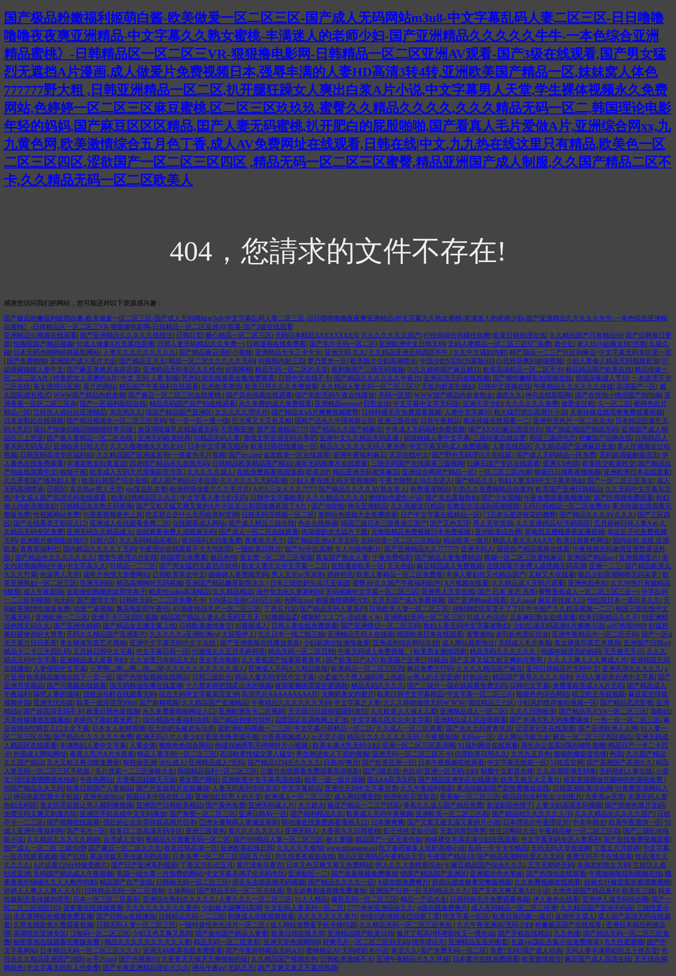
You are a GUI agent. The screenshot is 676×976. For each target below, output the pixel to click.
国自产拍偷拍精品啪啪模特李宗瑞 (84, 429)
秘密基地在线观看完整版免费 (57, 942)
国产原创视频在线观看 (259, 395)
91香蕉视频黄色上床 (113, 514)
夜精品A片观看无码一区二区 (188, 839)
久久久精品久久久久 (336, 497)
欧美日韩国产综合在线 (115, 480)
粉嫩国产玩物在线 (605, 437)
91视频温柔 (281, 617)
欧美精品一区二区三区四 (367, 668)
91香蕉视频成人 (284, 737)
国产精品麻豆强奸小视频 (215, 352)
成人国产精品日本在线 (184, 480)
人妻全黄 (143, 745)
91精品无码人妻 (217, 437)
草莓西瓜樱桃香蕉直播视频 (564, 531)
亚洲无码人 (477, 549)
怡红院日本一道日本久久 (623, 600)
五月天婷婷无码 (551, 865)
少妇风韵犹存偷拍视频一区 (557, 702)
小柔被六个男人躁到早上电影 (361, 677)
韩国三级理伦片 (552, 437)
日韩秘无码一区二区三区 (192, 882)
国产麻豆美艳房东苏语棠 (102, 369)
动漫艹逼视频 (93, 608)
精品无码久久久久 (377, 685)
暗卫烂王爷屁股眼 (598, 694)
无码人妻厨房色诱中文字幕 (615, 677)
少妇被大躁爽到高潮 (231, 907)
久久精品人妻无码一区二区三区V (369, 386)
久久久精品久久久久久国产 (614, 813)
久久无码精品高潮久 (149, 540)
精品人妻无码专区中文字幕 (275, 677)
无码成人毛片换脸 (524, 643)
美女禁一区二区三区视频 (276, 557)
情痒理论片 (428, 942)
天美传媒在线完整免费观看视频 (616, 412)
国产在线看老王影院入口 (49, 523)
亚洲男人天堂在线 (447, 591)
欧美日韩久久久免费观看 (281, 386)
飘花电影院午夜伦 (142, 608)
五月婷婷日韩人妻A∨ (625, 523)
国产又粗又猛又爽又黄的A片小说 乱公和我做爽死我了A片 (222, 506)
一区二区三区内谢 (504, 472)
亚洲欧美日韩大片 (79, 446)
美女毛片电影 (219, 660)
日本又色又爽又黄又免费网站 (329, 865)
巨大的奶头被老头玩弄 (181, 728)
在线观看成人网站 (198, 523)
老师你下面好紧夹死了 (106, 719)
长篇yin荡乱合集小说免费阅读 (556, 942)
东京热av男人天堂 (96, 489)
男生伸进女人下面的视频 (332, 754)
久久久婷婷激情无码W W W (424, 702)
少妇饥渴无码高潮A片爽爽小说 (558, 625)
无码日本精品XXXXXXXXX (316, 335)
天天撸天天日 (623, 651)
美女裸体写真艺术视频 (93, 643)
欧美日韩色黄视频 (112, 711)
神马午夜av (208, 967)
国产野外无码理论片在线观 (472, 455)
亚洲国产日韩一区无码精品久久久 (419, 890)
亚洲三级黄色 (205, 831)
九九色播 (567, 933)
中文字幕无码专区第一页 (635, 352)
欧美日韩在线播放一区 (283, 446)
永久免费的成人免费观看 (275, 403)
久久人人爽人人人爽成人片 (587, 660)
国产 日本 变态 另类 (507, 591)
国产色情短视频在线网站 (152, 677)
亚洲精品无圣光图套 (478, 942)
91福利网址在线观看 (488, 745)
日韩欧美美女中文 (178, 574)
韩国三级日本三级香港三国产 (384, 523)
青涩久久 (404, 950)
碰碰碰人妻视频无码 (238, 574)
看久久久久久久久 (254, 831)
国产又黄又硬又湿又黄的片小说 (453, 822)
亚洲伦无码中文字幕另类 (361, 788)
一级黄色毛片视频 (198, 455)
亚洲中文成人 (575, 916)
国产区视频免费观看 (623, 497)
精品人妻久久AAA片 (522, 540)
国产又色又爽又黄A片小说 (510, 890)
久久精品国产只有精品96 (585, 335)
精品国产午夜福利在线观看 (159, 386)
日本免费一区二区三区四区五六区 (222, 856)
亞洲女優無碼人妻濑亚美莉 (238, 822)
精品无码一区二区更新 (227, 942)
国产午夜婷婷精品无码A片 (264, 950)
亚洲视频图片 (638, 557)
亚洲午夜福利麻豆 (359, 455)
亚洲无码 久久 (345, 352)
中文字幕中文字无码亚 (426, 403)
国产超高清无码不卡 (53, 711)
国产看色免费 (225, 805)
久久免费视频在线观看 (547, 882)
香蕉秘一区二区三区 (470, 796)
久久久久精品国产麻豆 (489, 668)
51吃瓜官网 (566, 762)
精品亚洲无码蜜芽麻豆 (366, 472)
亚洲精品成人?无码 (216, 762)
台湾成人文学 (123, 839)
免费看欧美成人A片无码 (588, 685)
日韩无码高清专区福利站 (56, 455)
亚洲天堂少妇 (482, 403)
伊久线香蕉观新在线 (304, 856)
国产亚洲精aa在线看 (477, 600)
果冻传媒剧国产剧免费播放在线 (502, 788)
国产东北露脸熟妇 (451, 497)
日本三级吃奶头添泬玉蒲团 (310, 583)
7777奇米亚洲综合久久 (380, 907)
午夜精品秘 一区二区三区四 (579, 831)
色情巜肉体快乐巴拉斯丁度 (400, 916)
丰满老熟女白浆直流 (96, 463)
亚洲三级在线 (397, 420)
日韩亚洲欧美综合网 (582, 788)
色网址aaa (298, 600)
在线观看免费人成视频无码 (176, 531)
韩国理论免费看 (183, 557)
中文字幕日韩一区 (162, 651)
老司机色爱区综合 (522, 634)
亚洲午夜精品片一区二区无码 (595, 634)
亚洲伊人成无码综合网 (615, 899)
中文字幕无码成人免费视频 (449, 446)
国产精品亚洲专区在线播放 (458, 779)
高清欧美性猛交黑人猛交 (256, 754)
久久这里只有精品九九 (163, 660)
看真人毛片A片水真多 (102, 754)
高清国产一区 (636, 386)
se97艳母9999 (626, 625)
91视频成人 (251, 625)
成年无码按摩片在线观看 (331, 463)
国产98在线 (327, 506)
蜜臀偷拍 (479, 634)
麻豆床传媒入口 (561, 600)
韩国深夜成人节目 (602, 378)
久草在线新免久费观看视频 (53, 925)
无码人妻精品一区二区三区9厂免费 (499, 343)
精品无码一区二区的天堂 (291, 369)
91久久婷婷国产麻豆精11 (443, 369)
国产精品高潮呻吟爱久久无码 (519, 856)
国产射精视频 (159, 702)
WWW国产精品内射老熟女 (453, 395)
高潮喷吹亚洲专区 (39, 933)
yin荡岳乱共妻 (146, 489)
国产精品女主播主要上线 (139, 625)
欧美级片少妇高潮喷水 (383, 361)
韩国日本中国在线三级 (159, 796)
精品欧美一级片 (466, 540)
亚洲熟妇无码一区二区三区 (423, 617)
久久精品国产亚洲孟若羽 (132, 455)
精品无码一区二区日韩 (301, 651)
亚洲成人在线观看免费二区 (129, 523)
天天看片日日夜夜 (30, 643)
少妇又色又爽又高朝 (162, 933)
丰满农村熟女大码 (603, 865)
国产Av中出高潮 (308, 549)
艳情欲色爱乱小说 (395, 497)
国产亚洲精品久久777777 (420, 549)
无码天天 (241, 967)
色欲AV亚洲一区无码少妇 (439, 771)
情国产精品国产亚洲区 (179, 412)
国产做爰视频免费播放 (364, 873)
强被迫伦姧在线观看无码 (119, 694)
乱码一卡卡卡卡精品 (498, 848)
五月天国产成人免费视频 (407, 600)
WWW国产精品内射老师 (89, 395)
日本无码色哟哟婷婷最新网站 (56, 352)
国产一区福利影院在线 (113, 403)
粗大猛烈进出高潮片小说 (530, 412)
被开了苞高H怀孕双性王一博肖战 (445, 933)
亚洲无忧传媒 (53, 702)
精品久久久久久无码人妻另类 (363, 446)
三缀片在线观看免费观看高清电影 (310, 771)
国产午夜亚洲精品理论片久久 (146, 967)
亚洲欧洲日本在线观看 (636, 472)
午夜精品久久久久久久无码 (291, 702)
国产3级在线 (381, 771)
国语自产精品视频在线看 (533, 549)
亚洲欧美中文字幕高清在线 (261, 779)
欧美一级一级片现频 (334, 779)
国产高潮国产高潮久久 (619, 762)
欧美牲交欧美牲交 (608, 463)
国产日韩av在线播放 (126, 916)
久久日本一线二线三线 (291, 634)
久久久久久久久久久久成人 (205, 668)
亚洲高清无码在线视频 (456, 378)
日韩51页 (189, 335)
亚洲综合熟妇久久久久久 (179, 899)
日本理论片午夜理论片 (536, 822)
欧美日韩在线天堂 (297, 933)
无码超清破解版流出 (629, 455)
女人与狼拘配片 (358, 549)
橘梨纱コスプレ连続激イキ (341, 617)
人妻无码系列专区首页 (245, 788)
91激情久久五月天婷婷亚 (228, 651)
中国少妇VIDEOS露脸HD (457, 361)
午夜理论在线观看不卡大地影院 (185, 549)
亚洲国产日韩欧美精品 (169, 805)
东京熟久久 (126, 412)
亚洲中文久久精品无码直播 (360, 437)
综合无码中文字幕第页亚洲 (199, 694)
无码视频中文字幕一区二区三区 (371, 591)
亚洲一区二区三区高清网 (418, 745)
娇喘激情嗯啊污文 (342, 600)
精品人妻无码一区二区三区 (177, 754)
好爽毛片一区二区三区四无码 (366, 942)
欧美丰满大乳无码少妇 (346, 745)
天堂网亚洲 (236, 429)
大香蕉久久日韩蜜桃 (350, 831)
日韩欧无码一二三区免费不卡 (162, 600)
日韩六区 (103, 540)
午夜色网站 (96, 779)
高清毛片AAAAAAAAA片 (279, 694)
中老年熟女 (589, 822)
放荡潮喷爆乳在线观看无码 (177, 429)
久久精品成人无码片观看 (528, 583)
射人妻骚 (339, 839)
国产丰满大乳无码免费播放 (550, 719)
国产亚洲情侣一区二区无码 (380, 625)
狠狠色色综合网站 (542, 694)
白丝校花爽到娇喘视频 (529, 361)
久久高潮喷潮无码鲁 (566, 771)
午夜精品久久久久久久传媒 (573, 386)
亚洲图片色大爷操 (496, 873)
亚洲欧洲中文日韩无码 (412, 343)
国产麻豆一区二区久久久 (124, 848)
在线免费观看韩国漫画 (270, 472)
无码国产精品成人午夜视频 (73, 873)
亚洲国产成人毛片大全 (83, 361)
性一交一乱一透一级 (199, 420)
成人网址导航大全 (523, 737)
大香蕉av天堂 (604, 796)
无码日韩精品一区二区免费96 (565, 506)
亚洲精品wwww (337, 403)
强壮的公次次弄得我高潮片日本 (149, 822)
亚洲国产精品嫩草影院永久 (226, 583)
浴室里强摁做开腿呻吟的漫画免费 (614, 779)
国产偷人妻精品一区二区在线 (90, 437)
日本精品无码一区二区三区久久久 (89, 950)
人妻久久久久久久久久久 (139, 352)
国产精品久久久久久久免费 (93, 737)
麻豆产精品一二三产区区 (363, 805)
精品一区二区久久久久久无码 (211, 361)
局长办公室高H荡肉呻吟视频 (563, 745)
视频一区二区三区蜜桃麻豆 (524, 557)
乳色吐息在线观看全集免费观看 (228, 378)
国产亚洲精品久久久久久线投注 (126, 335)
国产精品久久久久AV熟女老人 (362, 489)
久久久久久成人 (210, 472)
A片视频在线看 (466, 583)
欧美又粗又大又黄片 (530, 779)
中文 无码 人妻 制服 (149, 378)
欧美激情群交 (542, 959)
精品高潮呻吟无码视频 (149, 583)
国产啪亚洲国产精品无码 (581, 429)
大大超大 (311, 805)
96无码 (63, 600)
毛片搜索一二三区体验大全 (135, 771)
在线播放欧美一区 (357, 566)
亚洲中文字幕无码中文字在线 (174, 643)
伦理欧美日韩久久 (481, 754)
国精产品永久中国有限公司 (334, 420)
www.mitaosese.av (351, 848)
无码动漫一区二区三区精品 (400, 540)
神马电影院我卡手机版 (46, 796)
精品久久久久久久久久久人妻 (147, 942)
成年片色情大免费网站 (116, 574)
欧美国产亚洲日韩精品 (569, 489)
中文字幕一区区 (466, 916)
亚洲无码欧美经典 (164, 437)
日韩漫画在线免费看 (276, 343)
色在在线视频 (318, 523)
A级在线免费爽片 (403, 882)
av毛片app (100, 959)
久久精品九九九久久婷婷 (63, 839)
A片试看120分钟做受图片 (70, 865)
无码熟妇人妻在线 (625, 771)
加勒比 (660, 711)
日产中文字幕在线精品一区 (440, 514)
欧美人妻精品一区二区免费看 (399, 574)
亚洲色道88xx (103, 796)
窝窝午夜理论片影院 (127, 557)
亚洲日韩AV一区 (263, 813)
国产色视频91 (138, 959)
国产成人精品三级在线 (261, 523)
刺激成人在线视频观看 (261, 916)
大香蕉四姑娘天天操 (146, 779)
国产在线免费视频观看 (636, 839)
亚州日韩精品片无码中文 (562, 668)
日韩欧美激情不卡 (346, 959)
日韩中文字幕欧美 (276, 497)
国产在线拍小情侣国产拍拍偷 (618, 395)
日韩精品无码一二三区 (191, 916)
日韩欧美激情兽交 (205, 625)
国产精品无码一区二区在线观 (240, 890)
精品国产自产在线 (126, 882)
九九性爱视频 (624, 942)
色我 (616, 754)
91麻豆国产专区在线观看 (503, 463)
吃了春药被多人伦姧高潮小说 (422, 848)
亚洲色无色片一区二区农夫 (572, 420)
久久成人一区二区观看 (409, 728)
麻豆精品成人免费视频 (450, 566)
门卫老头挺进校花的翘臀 (519, 514)
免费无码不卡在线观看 (599, 856)
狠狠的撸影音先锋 (580, 754)
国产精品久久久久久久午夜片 (377, 378)
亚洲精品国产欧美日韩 (360, 933)
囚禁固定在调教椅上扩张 (311, 719)
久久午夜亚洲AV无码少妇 (494, 925)
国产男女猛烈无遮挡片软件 (199, 566)
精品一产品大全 (423, 899)
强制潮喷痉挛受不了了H (487, 608)
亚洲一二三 (605, 566)
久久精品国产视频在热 (284, 959)
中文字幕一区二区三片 (479, 694)
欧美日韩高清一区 (190, 848)
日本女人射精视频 (118, 728)
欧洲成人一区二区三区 (298, 796)
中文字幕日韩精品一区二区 (333, 728)
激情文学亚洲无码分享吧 (279, 437)
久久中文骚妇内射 (479, 352)
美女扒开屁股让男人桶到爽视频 (86, 805)
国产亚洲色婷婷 (76, 625)
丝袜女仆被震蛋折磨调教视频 (627, 882)
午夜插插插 (441, 737)
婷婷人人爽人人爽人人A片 (43, 890)
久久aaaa (522, 600)
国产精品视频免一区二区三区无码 (116, 420)
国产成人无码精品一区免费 (556, 455)
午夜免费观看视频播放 (557, 497)
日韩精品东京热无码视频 (96, 506)
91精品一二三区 (133, 566)
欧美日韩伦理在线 (519, 335)
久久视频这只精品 (417, 506)
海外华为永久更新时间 (289, 591)
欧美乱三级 (638, 890)
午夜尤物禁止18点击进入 (415, 480)
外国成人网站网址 (39, 754)
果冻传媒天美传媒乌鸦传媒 (129, 856)
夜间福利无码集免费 (211, 540)
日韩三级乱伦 (212, 677)
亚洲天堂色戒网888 (291, 942)
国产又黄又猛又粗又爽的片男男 (497, 660)
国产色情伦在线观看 (556, 873)
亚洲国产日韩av (646, 643)
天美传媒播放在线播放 (37, 719)
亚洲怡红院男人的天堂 (228, 796)
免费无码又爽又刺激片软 (40, 813)
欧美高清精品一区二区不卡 (523, 369)
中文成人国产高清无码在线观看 (60, 497)
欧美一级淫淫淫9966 (106, 702)
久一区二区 (614, 403)
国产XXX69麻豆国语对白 (505, 429)
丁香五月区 (280, 608)
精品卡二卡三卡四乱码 (37, 651)
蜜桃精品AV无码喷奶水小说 (347, 950)
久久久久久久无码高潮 (253, 480)
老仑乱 (564, 343)
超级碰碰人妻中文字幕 (437, 437)
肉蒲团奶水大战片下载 (334, 531)
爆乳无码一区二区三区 (364, 899)
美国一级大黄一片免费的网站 (159, 873)
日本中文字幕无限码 (217, 446)
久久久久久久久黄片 (327, 916)
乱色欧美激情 (221, 386)
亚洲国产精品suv (591, 557)
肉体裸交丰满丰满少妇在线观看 (471, 839)
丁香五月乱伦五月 (206, 865)
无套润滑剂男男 (463, 831)
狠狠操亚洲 (139, 762)
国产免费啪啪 (26, 361)
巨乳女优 (376, 403)
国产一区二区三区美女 (620, 480)
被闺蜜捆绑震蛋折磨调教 (311, 685)
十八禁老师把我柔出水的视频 (228, 685)
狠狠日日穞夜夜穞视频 (567, 472)
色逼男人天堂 (60, 574)
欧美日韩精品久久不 (609, 617)
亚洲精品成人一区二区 (473, 711)
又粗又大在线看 (551, 574)
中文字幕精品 (301, 788)
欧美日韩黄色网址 (583, 540)
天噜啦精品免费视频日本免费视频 (421, 531)
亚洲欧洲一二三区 (61, 617)
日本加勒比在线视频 (34, 420)
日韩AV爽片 (341, 762)
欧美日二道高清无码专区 (146, 831)
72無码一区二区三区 (100, 933)
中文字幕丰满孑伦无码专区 (245, 873)
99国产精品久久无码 (34, 788)
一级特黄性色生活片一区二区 (223, 925)
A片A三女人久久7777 (284, 489)
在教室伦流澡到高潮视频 (482, 506)
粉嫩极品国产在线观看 (569, 925)
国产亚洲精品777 (281, 429)
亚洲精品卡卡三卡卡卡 (288, 352)
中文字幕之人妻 (357, 702)
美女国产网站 (199, 779)
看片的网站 (99, 386)
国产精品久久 (475, 480)
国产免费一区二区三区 (202, 813)
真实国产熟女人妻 (342, 557)
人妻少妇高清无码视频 (569, 805)
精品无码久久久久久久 (504, 651)
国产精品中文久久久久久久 (55, 557)
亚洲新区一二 (308, 873)
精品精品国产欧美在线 (598, 369)
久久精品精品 (233, 591)
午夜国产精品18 (450, 856)
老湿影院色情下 (509, 805)
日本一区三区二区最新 (106, 899)
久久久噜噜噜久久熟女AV (147, 446)
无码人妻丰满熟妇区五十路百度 (611, 950)
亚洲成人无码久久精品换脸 (288, 668)
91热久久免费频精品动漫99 (492, 489)
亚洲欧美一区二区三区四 (452, 813)
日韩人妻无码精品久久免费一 (200, 343)
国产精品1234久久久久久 (284, 762)
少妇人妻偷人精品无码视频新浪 (612, 361)
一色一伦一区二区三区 (627, 719)
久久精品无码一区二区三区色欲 (406, 925)
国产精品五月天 (142, 361)
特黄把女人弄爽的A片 (85, 378)
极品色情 (223, 557)
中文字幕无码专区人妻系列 (561, 839)
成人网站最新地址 (468, 643)
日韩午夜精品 (440, 420)
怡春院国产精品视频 (43, 343)
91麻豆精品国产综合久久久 (484, 865)
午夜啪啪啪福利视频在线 (625, 873)
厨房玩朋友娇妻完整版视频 (471, 882)
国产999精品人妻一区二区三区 (278, 839)
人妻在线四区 (512, 446)
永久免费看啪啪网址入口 (178, 711)
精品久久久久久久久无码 (384, 737)
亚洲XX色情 (561, 463)
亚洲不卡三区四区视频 (124, 617)
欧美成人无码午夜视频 (379, 813)
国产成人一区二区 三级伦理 (44, 848)
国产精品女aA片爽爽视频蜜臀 (315, 412)
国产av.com (244, 455)
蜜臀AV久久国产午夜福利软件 (396, 583)
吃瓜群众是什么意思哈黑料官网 (192, 514)
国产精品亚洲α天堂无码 (322, 540)
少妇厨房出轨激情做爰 (336, 643)
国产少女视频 (501, 497)
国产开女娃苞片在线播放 (172, 788)
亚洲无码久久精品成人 (99, 531)
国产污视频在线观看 (76, 685)
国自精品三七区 (491, 702)
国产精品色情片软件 (242, 719)
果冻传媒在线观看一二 (496, 420)
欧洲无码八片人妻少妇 (169, 737)
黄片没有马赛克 (259, 865)
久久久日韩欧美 (532, 711)
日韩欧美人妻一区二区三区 (409, 608)
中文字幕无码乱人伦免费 (63, 967)
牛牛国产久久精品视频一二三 (569, 608)
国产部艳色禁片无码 (635, 805)
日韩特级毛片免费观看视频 (401, 412)
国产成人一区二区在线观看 (258, 531)
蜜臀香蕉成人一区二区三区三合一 (588, 591)
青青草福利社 (40, 549)
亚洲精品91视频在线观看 (40, 335)
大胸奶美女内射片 (347, 694)
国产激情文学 (96, 600)
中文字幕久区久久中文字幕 (391, 719)
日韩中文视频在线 (504, 386)
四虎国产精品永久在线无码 (169, 463)
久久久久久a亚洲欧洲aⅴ (184, 634)
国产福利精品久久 (316, 813)
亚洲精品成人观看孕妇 (93, 660)
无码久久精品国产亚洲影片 (106, 634)
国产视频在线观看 (73, 822)
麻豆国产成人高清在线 (598, 959)
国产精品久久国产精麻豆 (345, 429)
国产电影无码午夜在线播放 (335, 395)
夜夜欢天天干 (265, 540)
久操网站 (180, 890)
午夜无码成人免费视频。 (374, 651)
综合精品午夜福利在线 (176, 719)
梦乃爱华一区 (327, 361)
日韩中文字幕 (529, 685)
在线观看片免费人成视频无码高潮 (536, 566)
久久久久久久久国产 (391, 335)
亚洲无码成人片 (271, 805)
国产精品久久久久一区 (341, 882)
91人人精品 (311, 899)
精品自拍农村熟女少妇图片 (542, 796)
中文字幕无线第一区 (517, 762)
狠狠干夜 (73, 472)
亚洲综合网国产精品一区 (438, 472)
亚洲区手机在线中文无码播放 (123, 813)
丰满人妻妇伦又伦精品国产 (486, 574)
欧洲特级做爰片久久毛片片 (210, 489)
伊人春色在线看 (556, 899)
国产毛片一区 (86, 831)
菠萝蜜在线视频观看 (93, 907)
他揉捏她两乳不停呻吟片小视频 (262, 745)
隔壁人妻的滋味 (56, 694)
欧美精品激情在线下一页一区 (70, 677)
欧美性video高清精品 (179, 591)
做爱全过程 (577, 403)
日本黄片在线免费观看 (486, 959)
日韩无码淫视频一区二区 (278, 514)
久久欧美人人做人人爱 (403, 711)
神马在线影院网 (548, 395)
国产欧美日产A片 (351, 660)
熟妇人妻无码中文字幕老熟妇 (541, 480)
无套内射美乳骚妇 (447, 386)
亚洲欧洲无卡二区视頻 (251, 711)
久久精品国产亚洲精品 (215, 702)
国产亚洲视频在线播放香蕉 (260, 643)
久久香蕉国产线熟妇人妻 (41, 480)
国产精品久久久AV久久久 (596, 514)
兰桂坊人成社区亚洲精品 (69, 412)
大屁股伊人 (238, 634)
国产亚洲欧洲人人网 (608, 728)
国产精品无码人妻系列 (333, 608)
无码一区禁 (394, 395)
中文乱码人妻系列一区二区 (304, 907)
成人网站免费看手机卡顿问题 (313, 925)
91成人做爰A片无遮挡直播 (115, 343)
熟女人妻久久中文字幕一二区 (284, 566)
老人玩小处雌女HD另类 (611, 343)
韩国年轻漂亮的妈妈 (571, 651)
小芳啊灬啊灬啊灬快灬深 (126, 668)
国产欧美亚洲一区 (388, 762)
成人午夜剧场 (43, 591)
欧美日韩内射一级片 (522, 916)
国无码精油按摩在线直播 (146, 685)
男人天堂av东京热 (297, 574)
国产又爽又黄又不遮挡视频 (297, 967)
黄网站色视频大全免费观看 (358, 514)
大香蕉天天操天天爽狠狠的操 (204, 959)
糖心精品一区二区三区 (238, 335)
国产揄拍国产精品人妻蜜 (231, 933)
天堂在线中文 (409, 455)
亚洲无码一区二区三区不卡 (412, 754)
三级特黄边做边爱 (499, 437)
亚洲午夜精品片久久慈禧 (412, 959)
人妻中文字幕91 (467, 412)
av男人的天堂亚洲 (433, 677)
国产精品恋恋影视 (626, 702)
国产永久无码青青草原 (479, 728)
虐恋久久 (509, 395)
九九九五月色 (531, 754)
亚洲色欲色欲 (588, 583)
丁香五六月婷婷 (616, 848)
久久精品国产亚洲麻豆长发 (574, 446)
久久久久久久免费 (531, 403)
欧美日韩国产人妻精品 (99, 788)
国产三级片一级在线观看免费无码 (457, 685)
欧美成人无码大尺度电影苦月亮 (137, 472)
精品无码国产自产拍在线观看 (192, 403)
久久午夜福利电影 (427, 788)
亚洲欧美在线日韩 (246, 848)
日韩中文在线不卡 (304, 378)
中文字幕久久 (86, 566)
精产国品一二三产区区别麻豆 (552, 352)
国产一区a (656, 634)
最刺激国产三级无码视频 (367, 369)
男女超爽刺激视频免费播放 (326, 890)
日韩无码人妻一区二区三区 (136, 925)
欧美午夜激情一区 (635, 822)
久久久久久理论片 (241, 412)
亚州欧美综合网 (498, 531)
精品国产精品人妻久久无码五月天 (211, 617)
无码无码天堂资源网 (561, 848)
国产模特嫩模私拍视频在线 (532, 378)
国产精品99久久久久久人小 (532, 813)
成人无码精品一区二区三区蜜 (514, 907)
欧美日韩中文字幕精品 (410, 694)
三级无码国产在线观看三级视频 (417, 463)
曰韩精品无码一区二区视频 (124, 890)
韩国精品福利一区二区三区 (217, 771)
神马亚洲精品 (367, 506)
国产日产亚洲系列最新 (144, 865)
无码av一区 (477, 737)
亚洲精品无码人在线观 (360, 634)
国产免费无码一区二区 (453, 950)
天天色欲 (400, 566)
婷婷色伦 (340, 574)
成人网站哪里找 (357, 796)
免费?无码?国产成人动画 (526, 950)
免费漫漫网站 (430, 489)
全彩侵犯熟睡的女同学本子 (106, 591)
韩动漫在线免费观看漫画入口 (324, 822)
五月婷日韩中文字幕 (103, 651)
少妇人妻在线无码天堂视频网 (333, 480)
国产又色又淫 (450, 523)
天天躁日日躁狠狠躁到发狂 (328, 711)
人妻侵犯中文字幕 (59, 668)
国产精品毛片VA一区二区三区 (603, 711)
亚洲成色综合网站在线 (405, 643)
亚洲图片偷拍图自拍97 (53, 540)
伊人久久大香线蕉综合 (408, 865)
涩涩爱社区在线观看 (545, 728)
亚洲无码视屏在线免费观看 (182, 950)
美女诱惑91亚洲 (56, 386)
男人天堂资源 (493, 523)
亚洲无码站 (96, 583)
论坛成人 (172, 762)
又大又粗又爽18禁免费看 (83, 762)
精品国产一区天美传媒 (388, 839)
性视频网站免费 (56, 514)
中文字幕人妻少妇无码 (213, 497)
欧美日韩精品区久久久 (144, 497)
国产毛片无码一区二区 (342, 343)
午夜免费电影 (392, 557)
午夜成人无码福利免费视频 (425, 429)
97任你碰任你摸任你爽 (457, 335)
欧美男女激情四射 (440, 651)
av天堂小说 (327, 737)
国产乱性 (73, 856)
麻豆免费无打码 (430, 668)
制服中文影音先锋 (507, 771)
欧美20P (318, 472)
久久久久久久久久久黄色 (162, 907)
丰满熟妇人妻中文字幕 (93, 745)
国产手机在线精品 (524, 933)
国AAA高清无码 (391, 779)
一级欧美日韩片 (258, 549)
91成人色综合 (486, 617)
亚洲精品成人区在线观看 (470, 719)
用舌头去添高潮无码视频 (268, 882)
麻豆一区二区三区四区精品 (592, 737)
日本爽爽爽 (387, 822)
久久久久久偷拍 (300, 848)
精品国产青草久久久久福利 (532, 677)
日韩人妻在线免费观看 (304, 625)
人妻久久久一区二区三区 (255, 899)
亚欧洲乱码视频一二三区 (254, 728)
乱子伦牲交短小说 (409, 831)
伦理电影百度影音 (409, 796)
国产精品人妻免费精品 (448, 557)
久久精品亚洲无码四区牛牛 (409, 352)
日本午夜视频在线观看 (451, 762)
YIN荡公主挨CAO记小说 (244, 600)
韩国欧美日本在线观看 (430, 634)
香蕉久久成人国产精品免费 (443, 805)
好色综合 (476, 677)
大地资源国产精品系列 (585, 890)
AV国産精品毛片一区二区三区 (216, 608)
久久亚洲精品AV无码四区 (553, 523)
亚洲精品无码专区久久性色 (182, 369)
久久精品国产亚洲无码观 (596, 907)
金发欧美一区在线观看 (296, 455)
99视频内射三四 (281, 361)
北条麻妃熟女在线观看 (542, 617)
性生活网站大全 (512, 831)
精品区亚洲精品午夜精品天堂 (381, 856)
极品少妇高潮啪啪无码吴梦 (618, 574)
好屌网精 (238, 369)
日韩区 (56, 489)
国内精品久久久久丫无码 (99, 549)
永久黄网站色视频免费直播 (53, 916)
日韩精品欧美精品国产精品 (252, 463)
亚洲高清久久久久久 (632, 668)
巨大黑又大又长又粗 (262, 420)
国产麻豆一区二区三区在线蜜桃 (175, 395)
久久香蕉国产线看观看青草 (282, 660)
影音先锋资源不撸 (232, 737)
